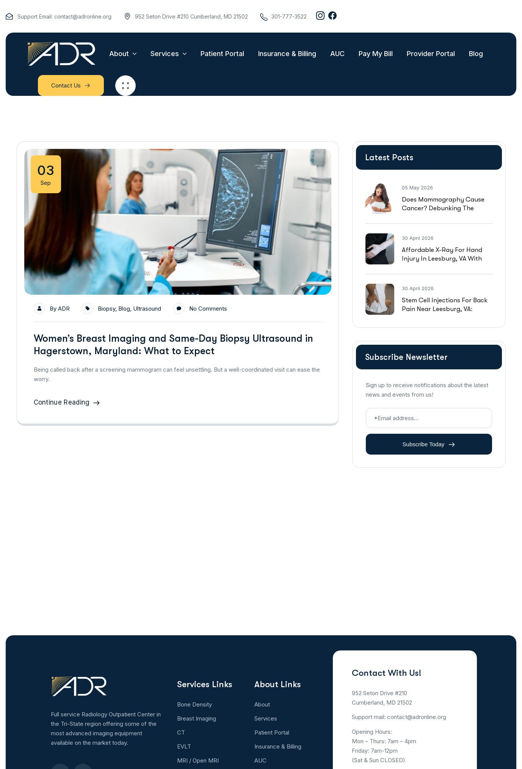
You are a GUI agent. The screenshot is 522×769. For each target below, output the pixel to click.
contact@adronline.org (82, 16)
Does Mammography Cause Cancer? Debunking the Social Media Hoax (443, 208)
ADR (64, 308)
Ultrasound (147, 308)
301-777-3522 (289, 16)
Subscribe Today (429, 444)
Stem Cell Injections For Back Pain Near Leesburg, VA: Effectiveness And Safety (445, 309)
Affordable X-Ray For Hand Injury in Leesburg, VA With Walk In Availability (442, 258)
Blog (124, 308)
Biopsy (106, 308)
